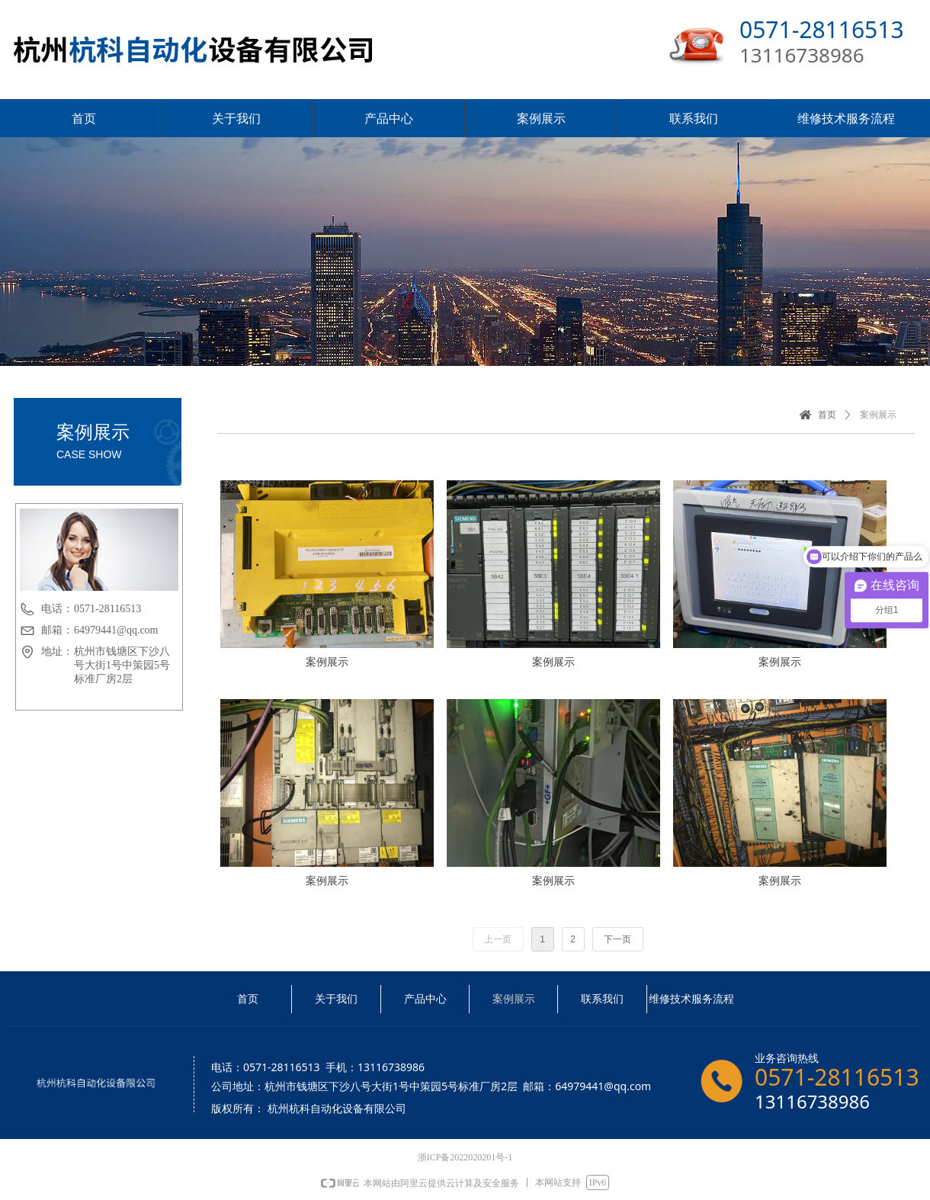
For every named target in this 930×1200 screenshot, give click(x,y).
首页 (827, 414)
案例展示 (878, 414)
